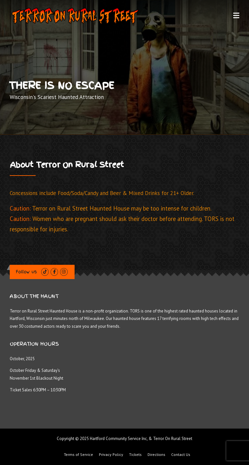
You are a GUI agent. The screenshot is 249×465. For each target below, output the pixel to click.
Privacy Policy (111, 455)
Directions (156, 455)
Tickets (135, 455)
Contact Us (180, 455)
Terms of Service (78, 455)
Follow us (26, 272)
